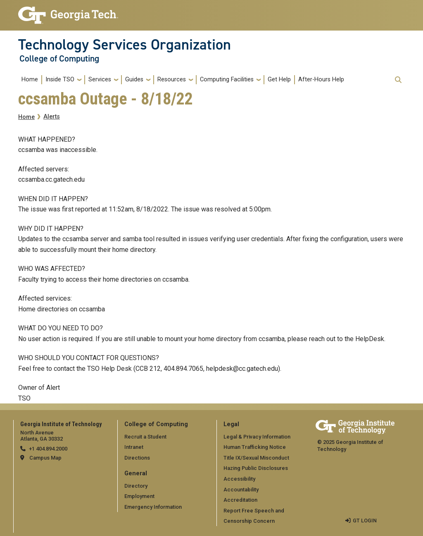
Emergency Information (153, 507)
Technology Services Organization (124, 44)
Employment (139, 496)
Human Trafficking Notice (254, 447)
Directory (135, 486)
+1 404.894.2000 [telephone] (48, 449)
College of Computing (59, 59)
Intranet (133, 447)
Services (99, 79)
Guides (134, 79)
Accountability (241, 489)
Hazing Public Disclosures (255, 468)
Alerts (51, 116)
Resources (171, 79)
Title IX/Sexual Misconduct (256, 458)
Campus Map (45, 458)
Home (29, 79)
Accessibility (239, 479)
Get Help (279, 79)
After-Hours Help (321, 79)
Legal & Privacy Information (256, 437)
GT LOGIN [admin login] (365, 520)
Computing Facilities (227, 79)
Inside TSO (59, 79)
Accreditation (240, 500)
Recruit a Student (145, 437)
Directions (137, 458)
